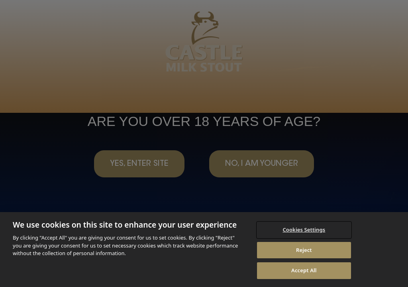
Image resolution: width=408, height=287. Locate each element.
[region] (204, 249)
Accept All (304, 270)
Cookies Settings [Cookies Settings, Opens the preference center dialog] (303, 229)
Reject (304, 250)
